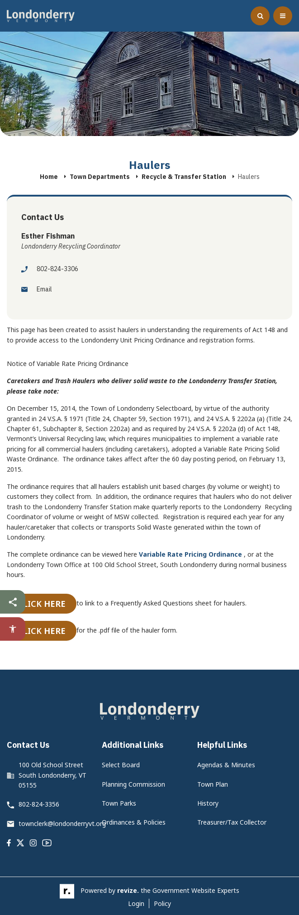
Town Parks (119, 803)
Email (36, 289)
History (207, 803)
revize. (128, 890)
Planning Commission (133, 784)
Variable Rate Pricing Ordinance (190, 554)
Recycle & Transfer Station (184, 177)
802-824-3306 (49, 269)
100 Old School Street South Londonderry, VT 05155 (52, 774)
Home (49, 177)
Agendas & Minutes (226, 764)
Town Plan (212, 784)
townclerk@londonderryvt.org (62, 823)
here (55, 603)
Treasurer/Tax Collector (231, 822)
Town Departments (100, 177)
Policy (162, 903)
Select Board (121, 764)
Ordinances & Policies (134, 822)
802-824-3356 (39, 804)
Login (136, 903)
